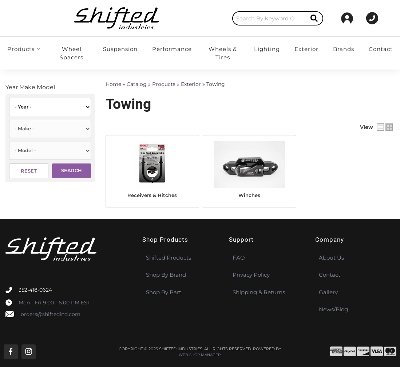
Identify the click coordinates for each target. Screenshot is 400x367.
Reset (29, 171)
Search (71, 170)
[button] (212, 18)
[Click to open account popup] (377, 18)
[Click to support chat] (336, 18)
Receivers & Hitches (152, 195)
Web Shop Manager (200, 354)
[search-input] (204, 18)
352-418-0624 (35, 289)
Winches (249, 195)
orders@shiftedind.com (50, 313)
